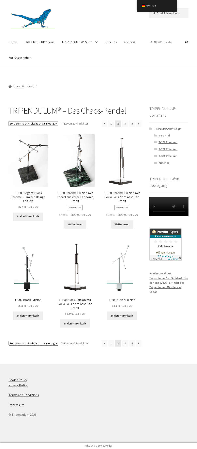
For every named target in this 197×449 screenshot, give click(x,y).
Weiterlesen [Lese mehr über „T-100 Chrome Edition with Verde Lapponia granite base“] (75, 224)
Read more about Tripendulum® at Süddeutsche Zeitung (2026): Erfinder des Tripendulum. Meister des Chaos (168, 283)
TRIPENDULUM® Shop (77, 42)
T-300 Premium (167, 156)
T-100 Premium (167, 142)
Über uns (111, 42)
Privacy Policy (18, 385)
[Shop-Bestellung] (33, 123)
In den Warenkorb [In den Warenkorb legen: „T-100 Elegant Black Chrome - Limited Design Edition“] (28, 216)
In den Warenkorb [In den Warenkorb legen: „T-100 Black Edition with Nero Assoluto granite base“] (75, 323)
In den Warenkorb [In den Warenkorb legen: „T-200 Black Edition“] (28, 315)
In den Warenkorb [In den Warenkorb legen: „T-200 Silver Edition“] (122, 315)
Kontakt (130, 42)
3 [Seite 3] (125, 123)
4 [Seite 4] (132, 123)
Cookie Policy (18, 380)
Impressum (16, 405)
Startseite (19, 86)
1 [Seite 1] (111, 123)
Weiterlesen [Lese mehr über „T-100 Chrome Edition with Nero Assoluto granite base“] (122, 224)
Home (13, 42)
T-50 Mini (164, 135)
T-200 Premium (167, 149)
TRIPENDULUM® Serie (39, 42)
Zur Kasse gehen (20, 58)
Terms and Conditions (24, 395)
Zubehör (163, 163)
